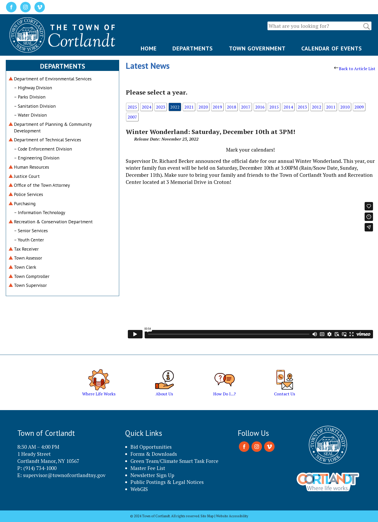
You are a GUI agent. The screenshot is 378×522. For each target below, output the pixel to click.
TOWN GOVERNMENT (257, 48)
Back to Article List (354, 68)
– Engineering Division (36, 158)
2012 (316, 107)
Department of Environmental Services (53, 79)
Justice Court (27, 176)
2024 (146, 107)
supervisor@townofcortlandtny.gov (64, 475)
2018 (231, 107)
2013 (302, 107)
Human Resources (31, 167)
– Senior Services (31, 231)
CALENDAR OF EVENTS (331, 48)
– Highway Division (33, 88)
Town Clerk (25, 267)
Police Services (28, 194)
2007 (132, 117)
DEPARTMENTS (192, 48)
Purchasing (24, 203)
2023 (160, 107)
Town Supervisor (30, 285)
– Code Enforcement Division (43, 149)
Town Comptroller (31, 276)
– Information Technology (39, 212)
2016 (260, 107)
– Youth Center (29, 240)
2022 (175, 107)
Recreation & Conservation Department (53, 222)
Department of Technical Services (47, 140)
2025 (132, 107)
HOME (149, 48)
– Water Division (30, 115)
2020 (203, 107)
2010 (345, 107)
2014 (288, 107)
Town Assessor (28, 258)
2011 (330, 107)
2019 (217, 107)
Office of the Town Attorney (42, 185)
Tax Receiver (26, 249)
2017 (245, 107)
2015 (274, 107)
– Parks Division (29, 97)
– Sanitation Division (35, 106)
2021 (189, 107)
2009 (359, 107)
